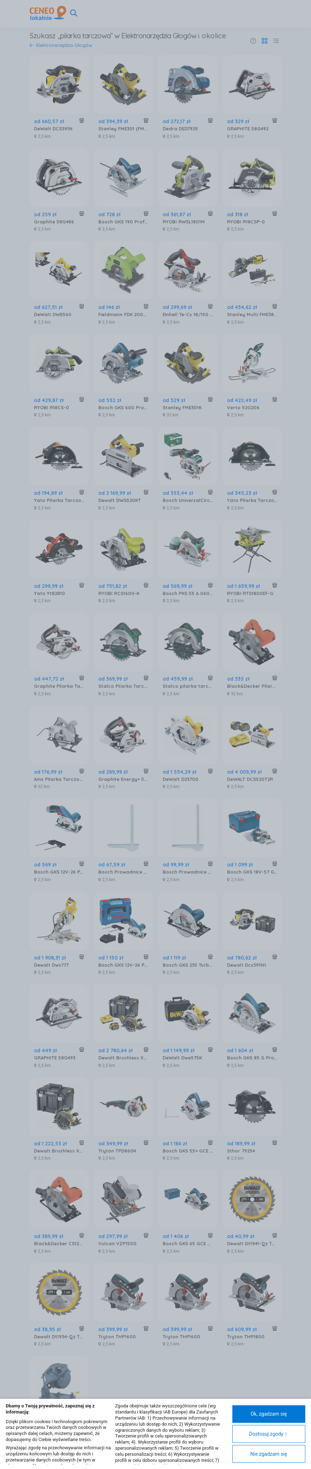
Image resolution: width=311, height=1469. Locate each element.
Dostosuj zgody (268, 1434)
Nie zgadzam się (268, 1454)
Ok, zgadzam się (269, 1414)
